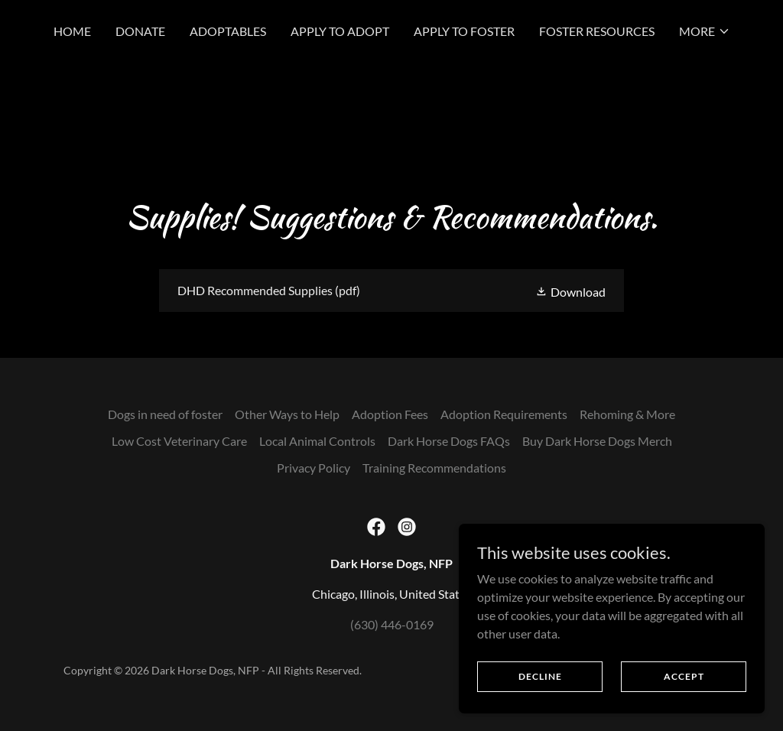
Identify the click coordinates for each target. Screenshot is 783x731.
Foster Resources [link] (597, 31)
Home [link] (72, 31)
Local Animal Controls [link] (317, 441)
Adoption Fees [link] (390, 414)
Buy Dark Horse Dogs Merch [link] (597, 441)
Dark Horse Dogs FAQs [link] (449, 441)
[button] (704, 31)
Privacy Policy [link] (313, 467)
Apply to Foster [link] (464, 31)
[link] (391, 290)
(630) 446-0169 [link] (392, 624)
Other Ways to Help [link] (287, 414)
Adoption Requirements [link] (503, 414)
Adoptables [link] (228, 31)
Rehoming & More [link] (627, 414)
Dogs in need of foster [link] (165, 414)
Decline (540, 676)
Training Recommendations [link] (434, 467)
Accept (684, 676)
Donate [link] (140, 31)
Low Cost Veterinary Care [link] (179, 441)
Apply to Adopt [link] (340, 31)
